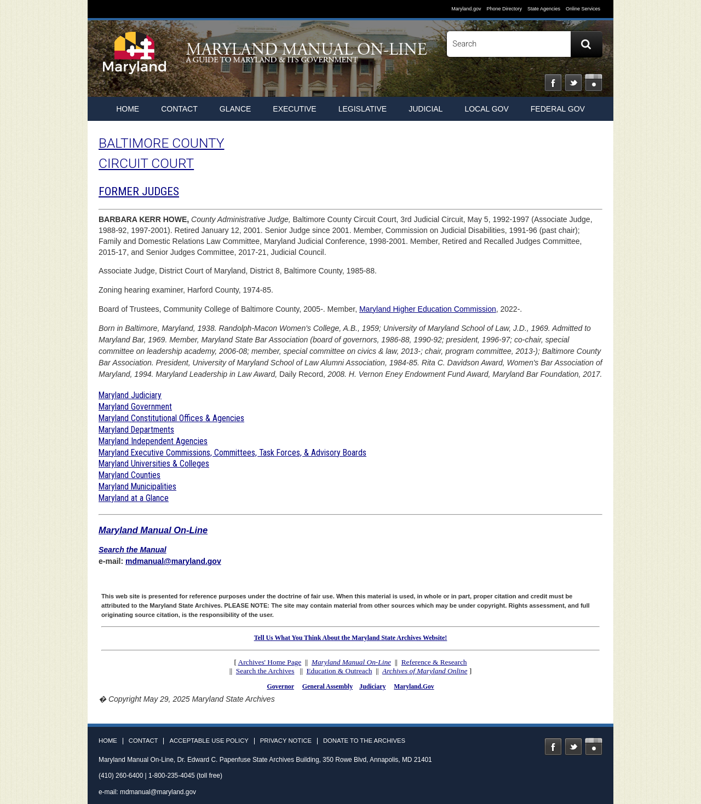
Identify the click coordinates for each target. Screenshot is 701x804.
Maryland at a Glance (134, 498)
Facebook (553, 82)
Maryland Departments (136, 429)
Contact (179, 108)
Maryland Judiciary (130, 395)
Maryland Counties (129, 475)
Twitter (573, 82)
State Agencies (543, 8)
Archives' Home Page (270, 662)
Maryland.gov (466, 8)
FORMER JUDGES (139, 191)
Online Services (583, 8)
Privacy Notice (286, 741)
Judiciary (372, 686)
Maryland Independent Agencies (153, 441)
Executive (294, 108)
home (127, 108)
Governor (280, 686)
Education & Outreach (339, 671)
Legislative (362, 108)
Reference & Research (434, 662)
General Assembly (327, 686)
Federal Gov (558, 108)
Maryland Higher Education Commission (427, 309)
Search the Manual (132, 549)
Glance (235, 108)
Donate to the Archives (364, 741)
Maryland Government (135, 406)
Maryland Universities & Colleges (154, 463)
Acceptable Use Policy (208, 741)
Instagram (593, 82)
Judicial (426, 108)
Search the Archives (265, 671)
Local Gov (486, 108)
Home (108, 741)
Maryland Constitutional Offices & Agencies (171, 418)
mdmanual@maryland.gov (173, 561)
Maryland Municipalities (137, 486)
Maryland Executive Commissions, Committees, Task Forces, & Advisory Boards (232, 452)
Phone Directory (504, 8)
